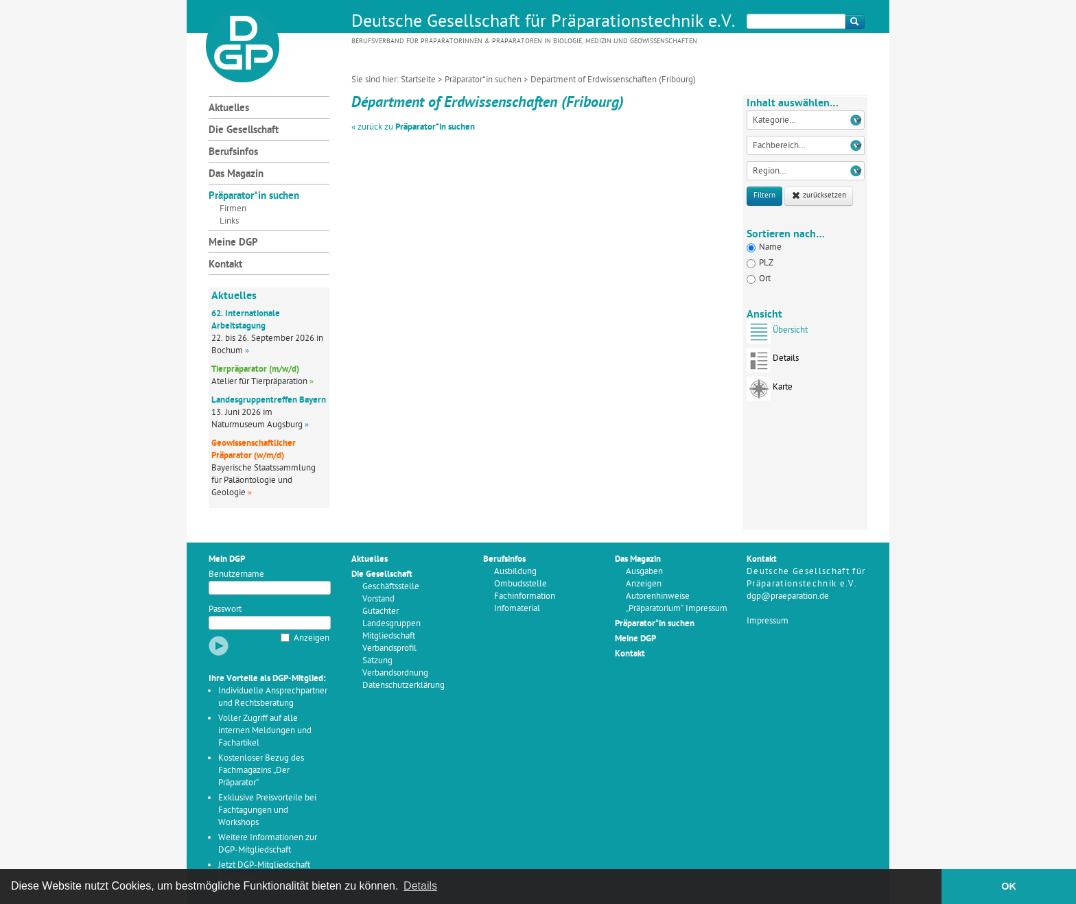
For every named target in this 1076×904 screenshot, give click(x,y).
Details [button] (420, 886)
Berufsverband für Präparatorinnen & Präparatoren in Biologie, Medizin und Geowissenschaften (524, 41)
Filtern (764, 196)
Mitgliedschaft (388, 636)
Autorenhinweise (658, 596)
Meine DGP (233, 243)
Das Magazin (236, 174)
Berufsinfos (233, 152)
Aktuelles (229, 108)
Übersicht (777, 334)
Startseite (418, 80)
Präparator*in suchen (483, 80)
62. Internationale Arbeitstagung (245, 320)
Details (773, 362)
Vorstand (378, 599)
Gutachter (380, 611)
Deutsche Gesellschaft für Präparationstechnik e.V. (543, 22)
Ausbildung (515, 572)
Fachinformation (524, 596)
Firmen (233, 209)
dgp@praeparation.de (788, 596)
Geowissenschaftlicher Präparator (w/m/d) (253, 450)
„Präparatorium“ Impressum (676, 609)
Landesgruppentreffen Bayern (268, 400)
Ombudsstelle (520, 584)
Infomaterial (517, 609)
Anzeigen (311, 638)
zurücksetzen (818, 196)
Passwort (225, 609)
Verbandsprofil (389, 648)
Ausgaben (644, 572)
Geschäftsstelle (390, 587)
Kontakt (225, 265)
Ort (759, 279)
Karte (770, 391)
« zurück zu (413, 127)
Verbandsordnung (395, 673)
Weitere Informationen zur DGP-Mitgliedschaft (267, 844)
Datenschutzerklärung (403, 685)
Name (764, 247)
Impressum (767, 621)
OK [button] (1008, 886)
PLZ (760, 263)
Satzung (377, 661)
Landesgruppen (391, 624)
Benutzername (236, 574)
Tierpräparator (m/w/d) (255, 369)
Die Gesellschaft (244, 130)
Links (229, 221)
